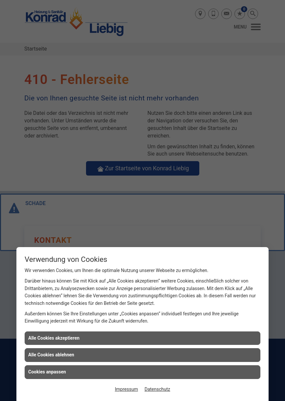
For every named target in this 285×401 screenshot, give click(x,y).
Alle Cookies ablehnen (51, 354)
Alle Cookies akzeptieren (53, 338)
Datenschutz (157, 389)
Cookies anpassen (47, 371)
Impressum (126, 389)
